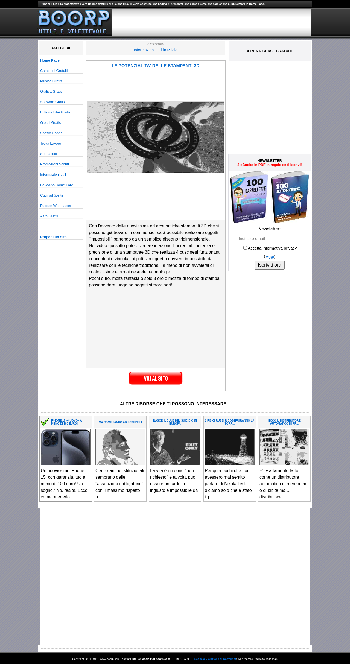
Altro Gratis (49, 216)
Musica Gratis (51, 81)
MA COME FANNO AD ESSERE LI (120, 422)
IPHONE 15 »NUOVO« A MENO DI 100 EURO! (66, 422)
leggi (269, 256)
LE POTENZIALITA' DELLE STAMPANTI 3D (155, 65)
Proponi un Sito (53, 237)
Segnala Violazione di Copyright (215, 658)
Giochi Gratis (50, 123)
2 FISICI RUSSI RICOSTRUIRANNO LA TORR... (230, 422)
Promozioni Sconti (54, 164)
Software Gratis (52, 102)
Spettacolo (48, 154)
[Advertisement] (211, 22)
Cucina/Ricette (51, 195)
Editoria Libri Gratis (55, 112)
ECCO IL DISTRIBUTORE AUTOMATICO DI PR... (284, 422)
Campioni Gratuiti (54, 71)
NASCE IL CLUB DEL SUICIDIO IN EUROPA (175, 422)
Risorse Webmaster (55, 206)
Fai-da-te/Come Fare (56, 185)
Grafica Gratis (51, 91)
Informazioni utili (53, 174)
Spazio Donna (51, 133)
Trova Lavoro (50, 143)
